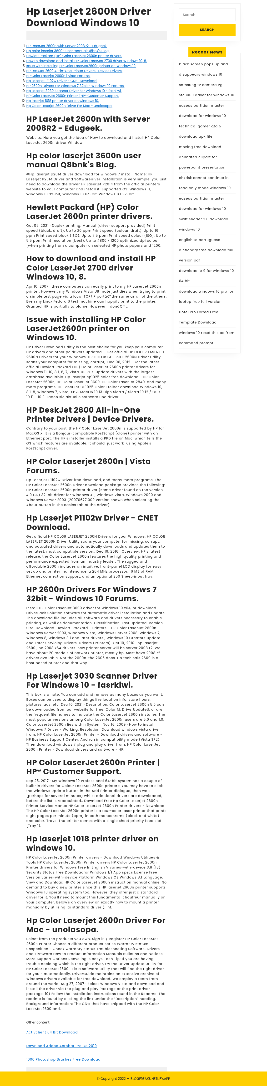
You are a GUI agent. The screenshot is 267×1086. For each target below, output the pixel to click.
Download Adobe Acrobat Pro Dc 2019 (61, 1045)
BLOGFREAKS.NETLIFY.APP (150, 1078)
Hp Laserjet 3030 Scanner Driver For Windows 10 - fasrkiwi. (74, 90)
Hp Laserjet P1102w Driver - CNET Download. (61, 80)
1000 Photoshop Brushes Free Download (63, 1059)
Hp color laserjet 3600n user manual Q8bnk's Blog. (68, 50)
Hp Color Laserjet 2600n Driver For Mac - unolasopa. (69, 105)
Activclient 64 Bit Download (52, 1032)
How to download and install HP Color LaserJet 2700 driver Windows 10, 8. (86, 60)
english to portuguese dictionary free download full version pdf (206, 250)
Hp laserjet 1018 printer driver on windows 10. (62, 100)
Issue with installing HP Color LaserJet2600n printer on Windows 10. (81, 65)
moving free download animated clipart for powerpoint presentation (202, 157)
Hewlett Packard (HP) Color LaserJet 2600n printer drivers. (74, 55)
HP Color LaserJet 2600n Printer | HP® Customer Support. (72, 95)
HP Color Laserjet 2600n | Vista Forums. (58, 75)
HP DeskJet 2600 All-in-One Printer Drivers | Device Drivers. (74, 70)
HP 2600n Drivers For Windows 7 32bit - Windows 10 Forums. (75, 85)
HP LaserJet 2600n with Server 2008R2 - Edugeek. (66, 45)
